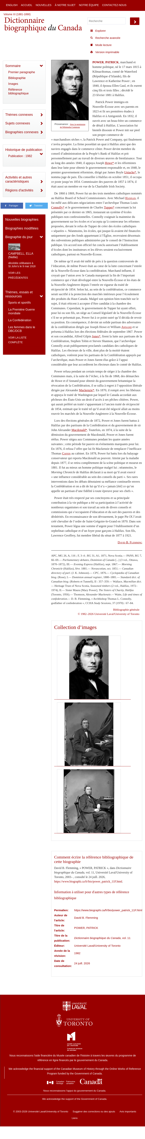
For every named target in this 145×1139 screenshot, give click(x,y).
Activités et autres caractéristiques (18, 179)
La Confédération (19, 320)
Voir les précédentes (18, 275)
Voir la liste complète (17, 340)
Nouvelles (43, 5)
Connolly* (57, 207)
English (11, 5)
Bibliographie (17, 78)
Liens (74, 1118)
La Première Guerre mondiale (21, 311)
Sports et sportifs (19, 302)
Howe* (109, 163)
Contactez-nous (114, 5)
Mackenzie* (86, 390)
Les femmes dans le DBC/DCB (21, 329)
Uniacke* (130, 172)
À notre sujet (65, 5)
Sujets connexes (17, 123)
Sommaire (13, 66)
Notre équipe (89, 5)
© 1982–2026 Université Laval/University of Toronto (108, 613)
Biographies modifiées (21, 228)
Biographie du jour (19, 237)
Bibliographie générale (126, 609)
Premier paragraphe (21, 72)
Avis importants (127, 1111)
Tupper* (109, 207)
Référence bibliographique (18, 91)
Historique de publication (23, 150)
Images (13, 83)
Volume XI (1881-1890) (17, 14)
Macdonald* (79, 430)
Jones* (96, 336)
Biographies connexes (21, 132)
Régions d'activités (19, 190)
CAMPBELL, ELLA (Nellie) (20, 255)
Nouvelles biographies (21, 219)
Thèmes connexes (19, 115)
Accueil (26, 5)
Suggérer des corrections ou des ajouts (94, 1111)
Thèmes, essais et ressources (19, 294)
